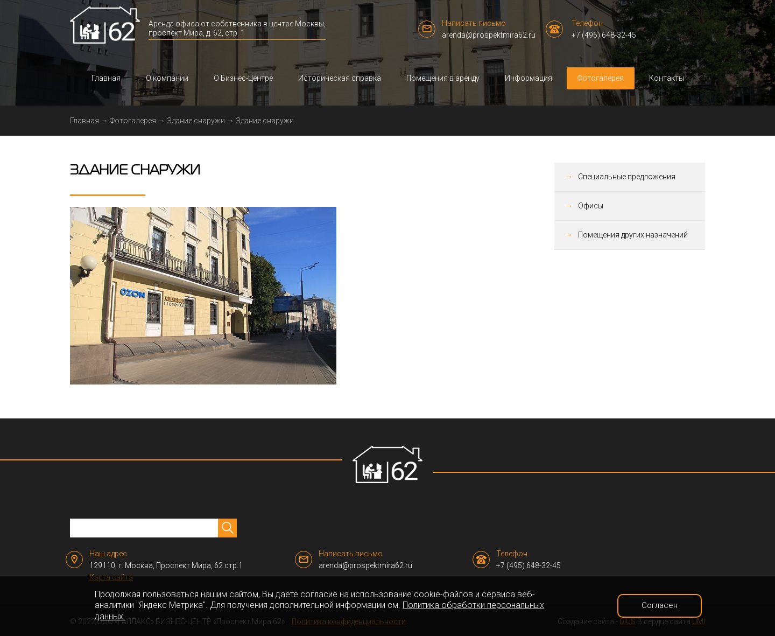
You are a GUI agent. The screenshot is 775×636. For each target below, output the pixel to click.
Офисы (590, 205)
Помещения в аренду (443, 78)
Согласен (660, 605)
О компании (167, 78)
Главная (106, 78)
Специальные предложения (626, 176)
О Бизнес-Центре (243, 78)
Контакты (666, 78)
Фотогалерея (600, 78)
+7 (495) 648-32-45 (604, 35)
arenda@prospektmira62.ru (489, 35)
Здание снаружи (196, 120)
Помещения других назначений (633, 234)
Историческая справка (339, 78)
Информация (528, 78)
